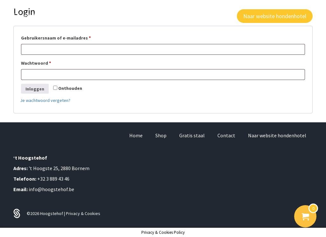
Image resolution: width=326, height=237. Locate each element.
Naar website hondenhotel (277, 135)
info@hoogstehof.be (51, 189)
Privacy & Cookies (83, 213)
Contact (226, 135)
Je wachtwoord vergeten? (45, 100)
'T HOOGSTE (40, 15)
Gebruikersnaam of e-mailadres (63, 37)
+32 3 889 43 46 (53, 179)
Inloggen (34, 89)
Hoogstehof (52, 213)
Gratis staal (192, 135)
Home (136, 135)
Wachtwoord (43, 62)
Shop (161, 135)
